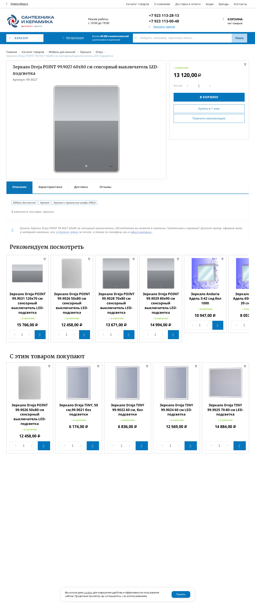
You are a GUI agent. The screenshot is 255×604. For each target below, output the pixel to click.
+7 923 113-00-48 (164, 21)
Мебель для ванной (62, 52)
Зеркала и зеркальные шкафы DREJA (74, 202)
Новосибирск (19, 4)
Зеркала (85, 52)
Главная (11, 52)
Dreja (99, 52)
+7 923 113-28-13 (164, 15)
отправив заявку (67, 232)
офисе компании (141, 232)
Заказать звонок (164, 26)
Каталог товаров (33, 52)
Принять (181, 594)
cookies (88, 592)
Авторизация (75, 37)
